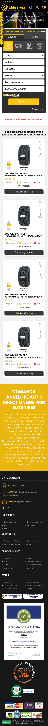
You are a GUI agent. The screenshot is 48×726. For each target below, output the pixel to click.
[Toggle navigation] (45, 1)
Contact (7, 558)
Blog (6, 525)
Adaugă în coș (24, 192)
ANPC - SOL (9, 568)
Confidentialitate (34, 565)
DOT (37, 182)
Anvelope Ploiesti (34, 585)
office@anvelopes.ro (23, 502)
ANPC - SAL (8, 565)
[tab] (13, 36)
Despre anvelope (34, 522)
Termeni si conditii (34, 561)
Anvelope (14, 16)
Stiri (5, 528)
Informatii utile (10, 522)
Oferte (7, 582)
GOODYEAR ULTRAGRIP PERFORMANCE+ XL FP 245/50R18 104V (23, 174)
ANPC (6, 561)
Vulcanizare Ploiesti (12, 541)
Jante (29, 589)
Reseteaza (37, 109)
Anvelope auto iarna (30, 16)
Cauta (23, 101)
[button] (31, 8)
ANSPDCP (31, 568)
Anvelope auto (10, 585)
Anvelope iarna (33, 582)
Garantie (31, 558)
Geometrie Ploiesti (12, 544)
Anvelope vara (10, 589)
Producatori (32, 525)
